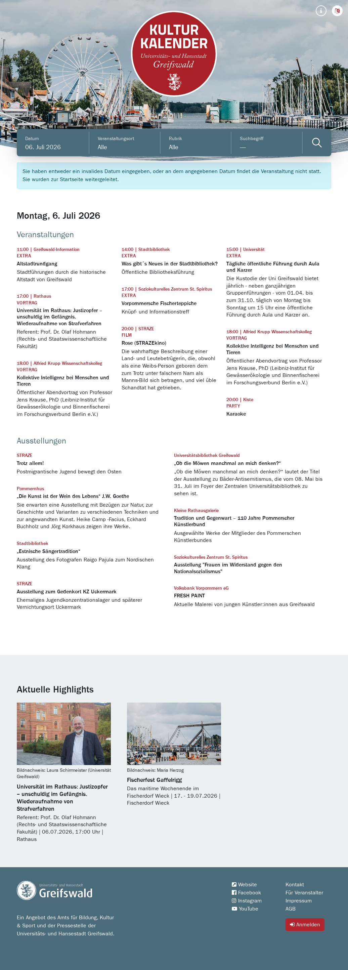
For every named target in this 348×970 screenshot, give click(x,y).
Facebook (246, 892)
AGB (291, 909)
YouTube (245, 909)
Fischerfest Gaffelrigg (154, 780)
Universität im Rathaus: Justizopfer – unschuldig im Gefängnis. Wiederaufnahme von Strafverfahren (62, 798)
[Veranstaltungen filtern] (317, 143)
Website (244, 884)
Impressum (299, 900)
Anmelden (305, 924)
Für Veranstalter (304, 892)
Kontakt (295, 884)
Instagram (247, 900)
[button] (337, 10)
